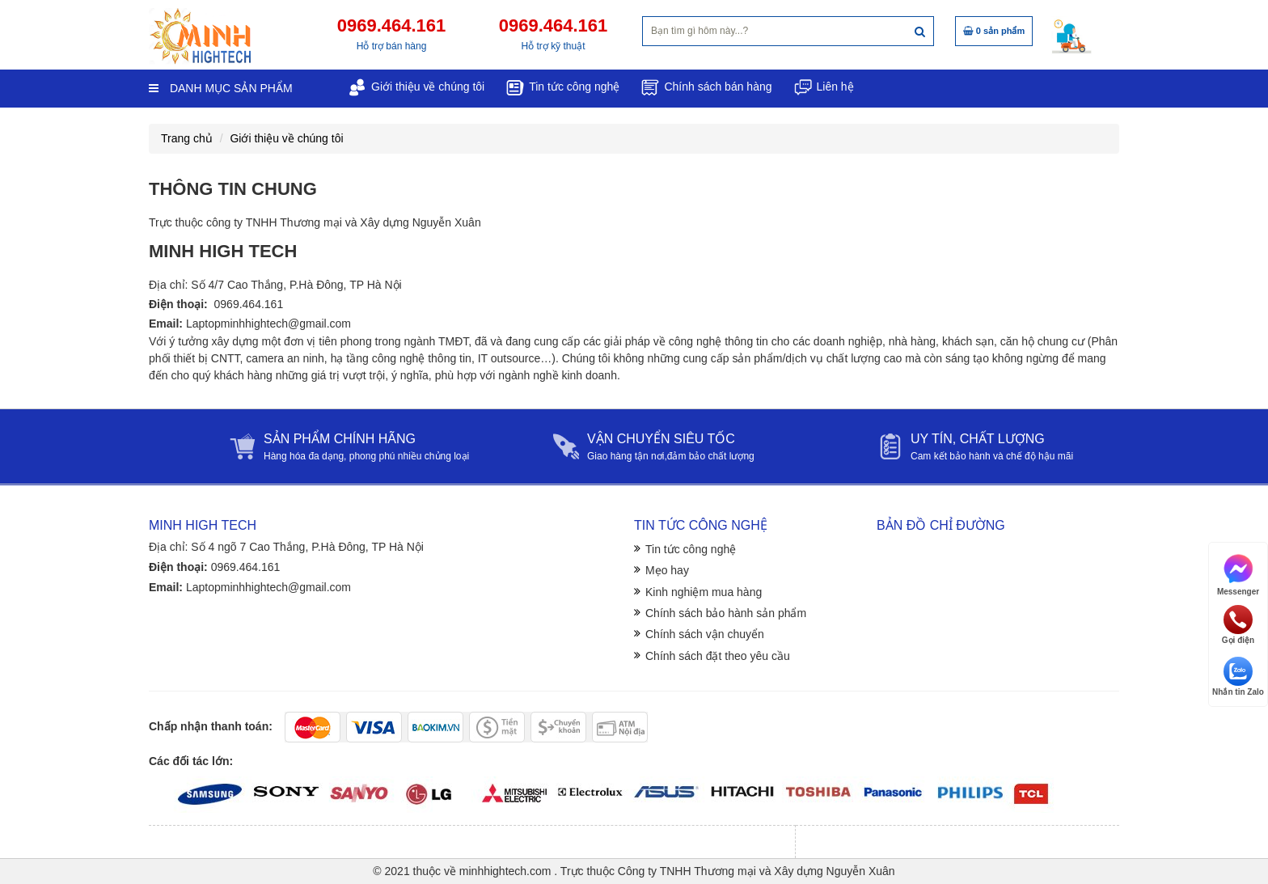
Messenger (1238, 573)
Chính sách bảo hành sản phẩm (725, 613)
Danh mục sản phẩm (221, 88)
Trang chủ (187, 138)
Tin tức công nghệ (690, 549)
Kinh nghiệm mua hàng (703, 592)
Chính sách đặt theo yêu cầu (717, 655)
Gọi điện (1238, 625)
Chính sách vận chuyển (704, 634)
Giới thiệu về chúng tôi (286, 138)
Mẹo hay (667, 570)
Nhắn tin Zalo (1238, 676)
